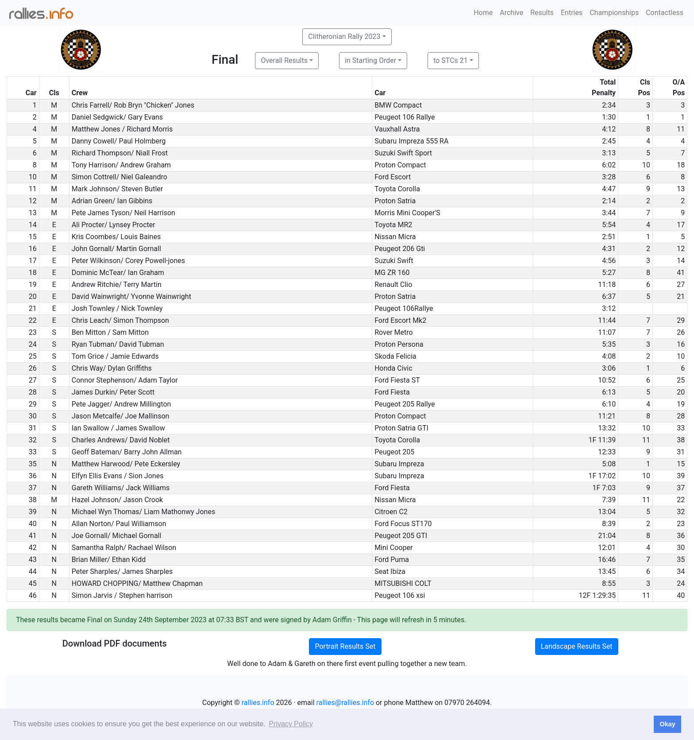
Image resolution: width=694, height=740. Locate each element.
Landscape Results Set (577, 646)
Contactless (664, 12)
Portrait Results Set (345, 646)
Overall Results (284, 60)
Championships (614, 12)
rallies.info (258, 702)
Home (483, 12)
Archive (511, 12)
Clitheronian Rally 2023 (344, 36)
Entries (571, 12)
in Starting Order (370, 60)
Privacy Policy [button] (291, 724)
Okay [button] (667, 724)
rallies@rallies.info (345, 702)
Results (542, 12)
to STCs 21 (450, 60)
